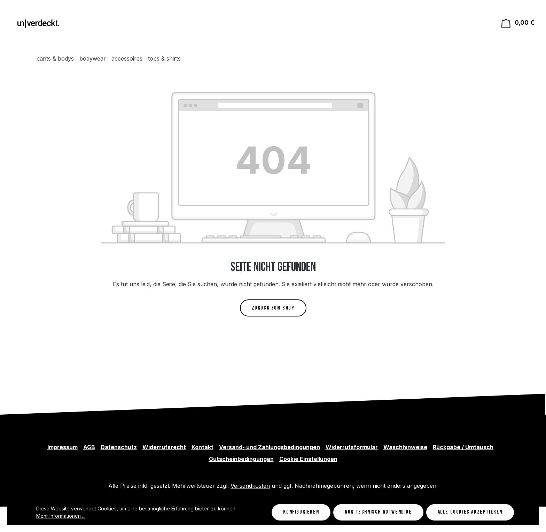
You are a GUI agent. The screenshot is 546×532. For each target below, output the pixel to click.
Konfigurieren (301, 512)
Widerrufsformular (352, 447)
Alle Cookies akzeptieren (470, 512)
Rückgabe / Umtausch (463, 447)
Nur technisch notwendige (378, 512)
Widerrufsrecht (164, 447)
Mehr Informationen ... (60, 516)
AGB (89, 447)
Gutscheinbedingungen (241, 458)
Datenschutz (119, 447)
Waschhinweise (405, 447)
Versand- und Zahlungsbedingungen (269, 447)
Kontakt (202, 447)
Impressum (62, 447)
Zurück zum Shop (273, 308)
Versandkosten (250, 485)
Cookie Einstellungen (308, 458)
